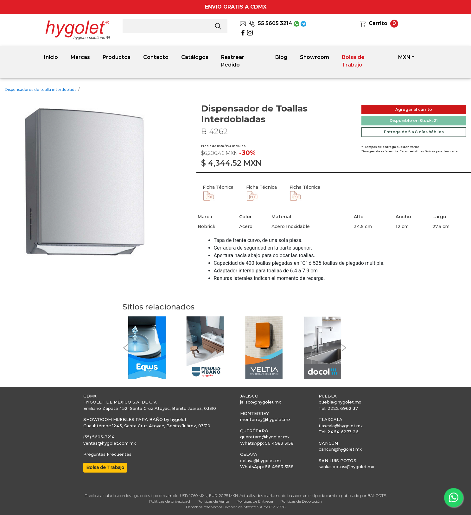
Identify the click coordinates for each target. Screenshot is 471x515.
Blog (281, 57)
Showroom (314, 57)
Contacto (156, 57)
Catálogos (194, 57)
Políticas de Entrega (255, 501)
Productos (116, 57)
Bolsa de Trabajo (353, 61)
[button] (125, 347)
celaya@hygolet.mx (261, 460)
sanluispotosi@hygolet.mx (346, 466)
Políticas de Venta (213, 501)
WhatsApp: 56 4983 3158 (267, 443)
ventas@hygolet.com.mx (109, 443)
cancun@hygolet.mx (340, 449)
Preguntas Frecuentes (107, 454)
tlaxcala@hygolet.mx (341, 425)
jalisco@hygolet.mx (260, 401)
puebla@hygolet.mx (340, 401)
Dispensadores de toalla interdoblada (41, 89)
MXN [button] (404, 57)
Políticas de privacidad (169, 501)
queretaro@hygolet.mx (265, 436)
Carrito (378, 23)
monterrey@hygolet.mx (265, 419)
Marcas (80, 57)
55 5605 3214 (270, 23)
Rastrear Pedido (232, 61)
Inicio (51, 57)
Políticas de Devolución (301, 501)
